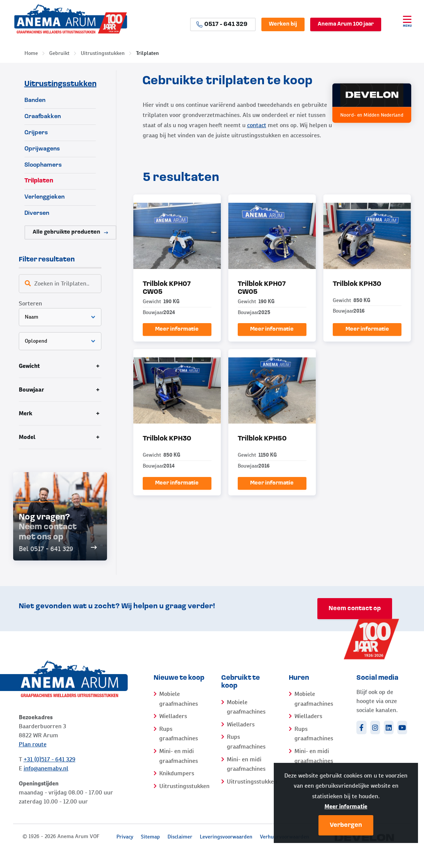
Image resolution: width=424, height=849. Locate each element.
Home (31, 53)
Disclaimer (179, 836)
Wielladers (173, 716)
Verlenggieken (44, 197)
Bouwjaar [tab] (31, 389)
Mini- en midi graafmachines (178, 756)
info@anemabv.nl (46, 768)
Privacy (124, 836)
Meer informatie (345, 806)
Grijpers (36, 133)
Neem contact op (355, 609)
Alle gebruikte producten (70, 232)
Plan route (33, 744)
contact (256, 125)
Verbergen (346, 825)
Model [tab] (27, 437)
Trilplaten (147, 53)
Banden (34, 100)
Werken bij (283, 24)
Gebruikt (59, 53)
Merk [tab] (25, 413)
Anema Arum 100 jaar (346, 24)
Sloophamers (43, 165)
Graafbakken (42, 117)
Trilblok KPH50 (262, 438)
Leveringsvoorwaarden (226, 836)
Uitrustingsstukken (103, 53)
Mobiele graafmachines (178, 699)
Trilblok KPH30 (357, 284)
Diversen (36, 213)
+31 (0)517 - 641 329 (49, 759)
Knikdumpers (176, 773)
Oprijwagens (42, 149)
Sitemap (150, 836)
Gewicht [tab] (29, 366)
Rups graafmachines (178, 734)
